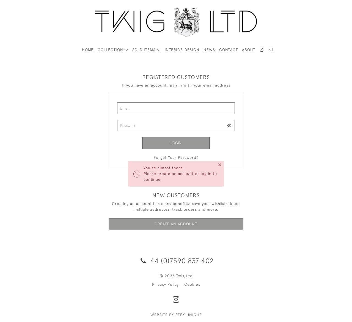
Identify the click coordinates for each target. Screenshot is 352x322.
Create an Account (176, 224)
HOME (88, 50)
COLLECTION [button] (111, 50)
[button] (271, 50)
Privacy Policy (165, 284)
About (248, 50)
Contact (228, 50)
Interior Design (182, 50)
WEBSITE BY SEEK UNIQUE (176, 315)
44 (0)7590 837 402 (176, 261)
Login (176, 143)
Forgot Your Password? (176, 157)
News (209, 50)
